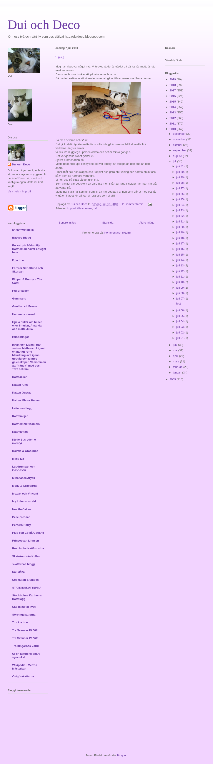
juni (175, 345)
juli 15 (180, 254)
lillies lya (18, 458)
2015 (173, 101)
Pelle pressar (21, 517)
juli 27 (180, 188)
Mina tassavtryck (23, 478)
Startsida (107, 222)
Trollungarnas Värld (25, 646)
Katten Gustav (21, 392)
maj (175, 350)
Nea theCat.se (21, 509)
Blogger (121, 755)
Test (59, 57)
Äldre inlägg (146, 222)
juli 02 (180, 332)
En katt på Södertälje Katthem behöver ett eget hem (29, 249)
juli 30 (180, 171)
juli (175, 161)
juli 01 (180, 338)
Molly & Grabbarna (24, 485)
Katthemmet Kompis (26, 424)
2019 (173, 79)
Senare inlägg (67, 222)
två (95, 208)
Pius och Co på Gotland (28, 532)
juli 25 (180, 199)
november (179, 139)
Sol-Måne (18, 572)
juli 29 (180, 177)
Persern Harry (21, 525)
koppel (71, 208)
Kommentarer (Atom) (117, 232)
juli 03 (180, 326)
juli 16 (180, 249)
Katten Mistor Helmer (26, 400)
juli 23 (180, 210)
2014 (173, 107)
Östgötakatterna (23, 676)
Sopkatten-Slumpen (25, 579)
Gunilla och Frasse (24, 306)
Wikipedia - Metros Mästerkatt (24, 666)
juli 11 (180, 276)
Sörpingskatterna (23, 614)
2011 (173, 123)
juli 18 (180, 238)
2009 (173, 379)
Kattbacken (19, 377)
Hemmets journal (23, 314)
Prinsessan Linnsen (25, 540)
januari (177, 372)
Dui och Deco (44, 24)
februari (178, 367)
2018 (173, 85)
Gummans (19, 298)
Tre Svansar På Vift (25, 630)
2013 (173, 112)
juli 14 (180, 260)
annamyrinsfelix (23, 229)
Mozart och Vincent (25, 493)
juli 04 (180, 321)
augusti (178, 156)
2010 (173, 129)
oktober (178, 144)
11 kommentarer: (132, 204)
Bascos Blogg (21, 237)
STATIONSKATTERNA (26, 587)
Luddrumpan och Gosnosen (23, 468)
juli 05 (180, 316)
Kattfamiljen (20, 416)
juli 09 (180, 287)
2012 (173, 118)
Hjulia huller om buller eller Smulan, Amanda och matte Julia (27, 325)
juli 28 (180, 182)
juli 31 (180, 166)
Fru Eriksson (20, 290)
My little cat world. (24, 501)
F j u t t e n (19, 260)
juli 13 (180, 265)
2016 (173, 96)
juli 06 (180, 310)
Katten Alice (20, 384)
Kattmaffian (20, 431)
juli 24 (180, 205)
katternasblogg (22, 408)
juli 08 (180, 293)
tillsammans (84, 208)
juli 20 (180, 227)
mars (176, 361)
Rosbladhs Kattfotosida (28, 548)
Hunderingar (20, 336)
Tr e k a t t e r (21, 622)
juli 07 (180, 298)
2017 (173, 90)
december (179, 133)
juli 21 (180, 221)
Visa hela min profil (20, 191)
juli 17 (180, 243)
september (180, 150)
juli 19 (180, 232)
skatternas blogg (23, 564)
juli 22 (180, 215)
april (176, 356)
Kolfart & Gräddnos (25, 451)
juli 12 (180, 271)
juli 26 (180, 193)
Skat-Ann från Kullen (26, 556)
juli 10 (180, 282)
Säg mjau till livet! (24, 606)
